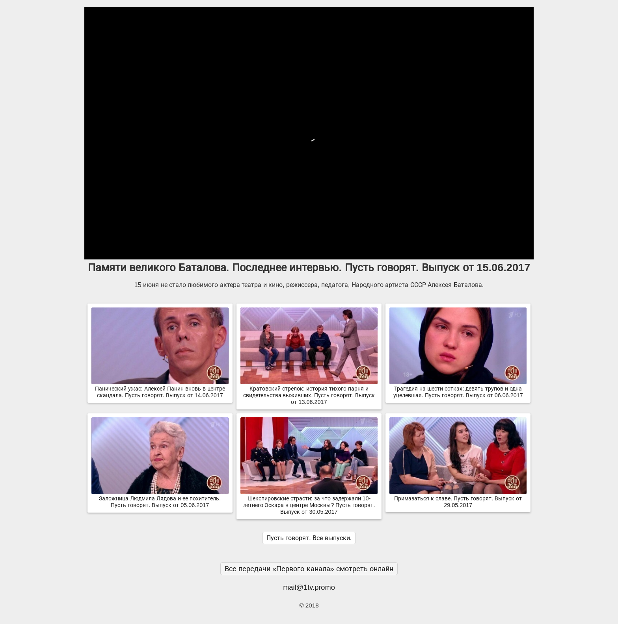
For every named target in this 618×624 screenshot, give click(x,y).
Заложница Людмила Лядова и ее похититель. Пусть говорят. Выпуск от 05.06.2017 (160, 498)
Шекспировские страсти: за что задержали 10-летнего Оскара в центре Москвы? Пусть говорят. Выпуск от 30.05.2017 (309, 502)
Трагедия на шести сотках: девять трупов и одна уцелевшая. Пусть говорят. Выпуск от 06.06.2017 (458, 388)
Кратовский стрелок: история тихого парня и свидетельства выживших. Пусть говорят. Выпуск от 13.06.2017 (309, 392)
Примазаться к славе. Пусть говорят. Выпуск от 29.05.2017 (458, 498)
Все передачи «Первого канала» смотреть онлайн (309, 569)
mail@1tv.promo (309, 587)
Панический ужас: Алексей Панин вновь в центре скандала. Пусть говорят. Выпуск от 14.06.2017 (160, 388)
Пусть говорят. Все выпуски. (309, 538)
